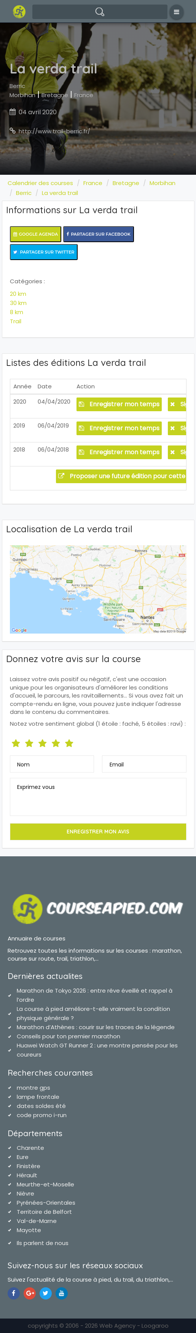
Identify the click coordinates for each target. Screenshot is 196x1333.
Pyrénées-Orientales (46, 1203)
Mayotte (29, 1230)
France (83, 95)
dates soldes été (41, 1106)
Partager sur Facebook (99, 234)
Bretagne (54, 95)
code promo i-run (42, 1115)
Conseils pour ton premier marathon (68, 1036)
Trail (15, 321)
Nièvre (25, 1193)
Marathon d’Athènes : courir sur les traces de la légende (96, 1027)
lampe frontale (38, 1097)
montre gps (33, 1088)
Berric (17, 86)
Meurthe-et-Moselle (45, 1184)
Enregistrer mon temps (119, 404)
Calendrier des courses (40, 183)
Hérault (27, 1175)
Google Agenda (35, 234)
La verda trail (60, 193)
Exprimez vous (36, 787)
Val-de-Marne (37, 1221)
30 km (18, 303)
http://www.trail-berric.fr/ (54, 131)
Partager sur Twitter (44, 252)
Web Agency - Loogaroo (134, 1326)
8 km (16, 312)
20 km (18, 294)
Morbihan (22, 95)
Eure (23, 1157)
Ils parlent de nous (43, 1243)
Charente (30, 1148)
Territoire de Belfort (44, 1212)
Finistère (28, 1166)
